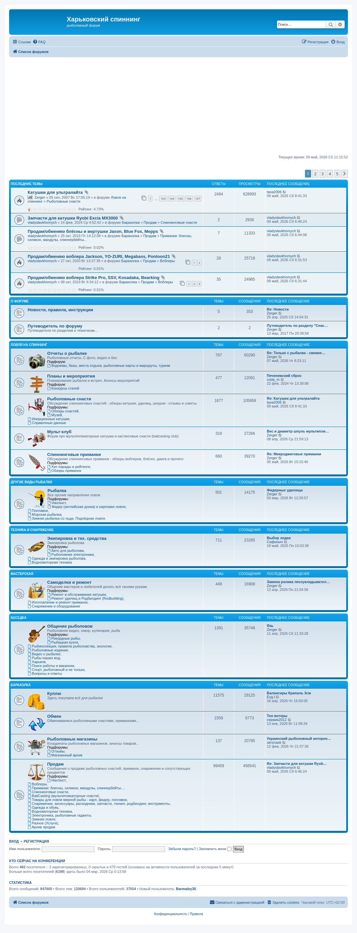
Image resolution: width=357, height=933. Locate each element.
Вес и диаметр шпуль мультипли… (298, 431)
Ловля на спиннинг (29, 345)
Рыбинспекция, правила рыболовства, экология (70, 646)
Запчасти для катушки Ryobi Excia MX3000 (73, 218)
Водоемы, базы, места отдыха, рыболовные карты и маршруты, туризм (108, 365)
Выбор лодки (279, 538)
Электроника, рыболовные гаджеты (59, 815)
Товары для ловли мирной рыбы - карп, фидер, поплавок (77, 800)
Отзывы (55, 751)
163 (162, 198)
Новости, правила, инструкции (60, 309)
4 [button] (330, 174)
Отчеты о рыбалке (67, 353)
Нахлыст (57, 503)
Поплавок (38, 511)
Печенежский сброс (284, 376)
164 (171, 198)
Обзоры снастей (62, 411)
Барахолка (131, 222)
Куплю (54, 693)
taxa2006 (274, 192)
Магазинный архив (64, 755)
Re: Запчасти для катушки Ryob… (297, 764)
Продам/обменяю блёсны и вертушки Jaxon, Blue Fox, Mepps (93, 231)
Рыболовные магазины (72, 739)
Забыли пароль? (182, 849)
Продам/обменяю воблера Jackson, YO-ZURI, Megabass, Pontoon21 (99, 256)
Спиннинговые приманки (74, 454)
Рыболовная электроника (70, 554)
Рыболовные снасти (63, 201)
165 (180, 198)
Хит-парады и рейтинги (68, 467)
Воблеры (167, 261)
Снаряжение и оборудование (54, 606)
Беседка (18, 618)
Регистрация (36, 841)
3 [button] (323, 174)
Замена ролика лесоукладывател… (298, 582)
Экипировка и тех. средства (76, 538)
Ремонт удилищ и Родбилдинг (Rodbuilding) (85, 598)
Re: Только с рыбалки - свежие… (296, 353)
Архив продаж (41, 827)
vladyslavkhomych (42, 222)
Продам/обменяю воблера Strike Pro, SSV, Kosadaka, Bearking (93, 277)
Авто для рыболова (65, 551)
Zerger (39, 197)
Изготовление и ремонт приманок (58, 602)
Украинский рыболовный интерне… (299, 738)
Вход (14, 841)
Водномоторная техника (50, 562)
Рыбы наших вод (44, 658)
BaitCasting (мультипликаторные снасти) (63, 796)
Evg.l (271, 697)
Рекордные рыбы (63, 638)
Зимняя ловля (41, 819)
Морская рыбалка (45, 514)
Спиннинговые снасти (179, 222)
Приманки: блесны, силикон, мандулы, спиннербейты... (76, 788)
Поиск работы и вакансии (51, 666)
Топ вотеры (277, 716)
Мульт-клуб (59, 431)
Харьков (37, 662)
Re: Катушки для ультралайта (293, 398)
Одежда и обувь (43, 807)
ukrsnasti (274, 742)
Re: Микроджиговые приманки (294, 454)
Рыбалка (57, 490)
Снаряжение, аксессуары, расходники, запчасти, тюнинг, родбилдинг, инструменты (99, 804)
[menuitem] (39, 42)
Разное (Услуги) (43, 823)
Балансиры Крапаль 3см (289, 693)
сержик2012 (277, 720)
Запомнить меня (215, 849)
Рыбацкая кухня (62, 642)
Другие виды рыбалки (31, 482)
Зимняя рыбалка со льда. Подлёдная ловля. (67, 518)
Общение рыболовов (69, 626)
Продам (150, 222)
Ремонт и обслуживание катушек (76, 594)
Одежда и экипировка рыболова (56, 558)
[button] (344, 174)
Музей (54, 415)
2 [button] (315, 174)
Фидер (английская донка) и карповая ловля (87, 507)
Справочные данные (47, 423)
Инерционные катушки (48, 419)
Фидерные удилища (285, 490)
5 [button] (337, 174)
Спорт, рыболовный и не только (56, 670)
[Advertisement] (183, 106)
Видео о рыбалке (44, 654)
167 (197, 198)
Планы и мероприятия (71, 376)
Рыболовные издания (48, 650)
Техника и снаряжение (32, 530)
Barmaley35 (186, 889)
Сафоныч (275, 542)
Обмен (54, 716)
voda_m (273, 379)
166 (188, 198)
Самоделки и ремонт (69, 582)
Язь (270, 626)
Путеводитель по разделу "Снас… (297, 325)
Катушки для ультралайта (55, 192)
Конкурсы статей (63, 388)
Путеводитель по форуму (55, 326)
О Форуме (20, 301)
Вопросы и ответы (45, 673)
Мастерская (22, 574)
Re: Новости (278, 309)
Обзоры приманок (64, 471)
